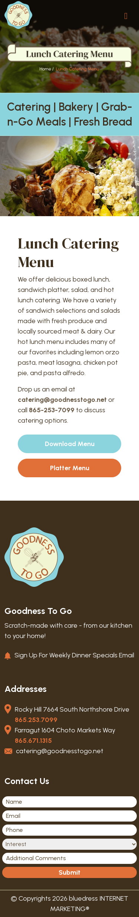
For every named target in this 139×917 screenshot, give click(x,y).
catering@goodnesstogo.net (62, 400)
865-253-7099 (52, 410)
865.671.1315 (33, 740)
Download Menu (70, 444)
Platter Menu (69, 468)
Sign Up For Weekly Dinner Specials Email (74, 655)
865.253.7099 (36, 720)
